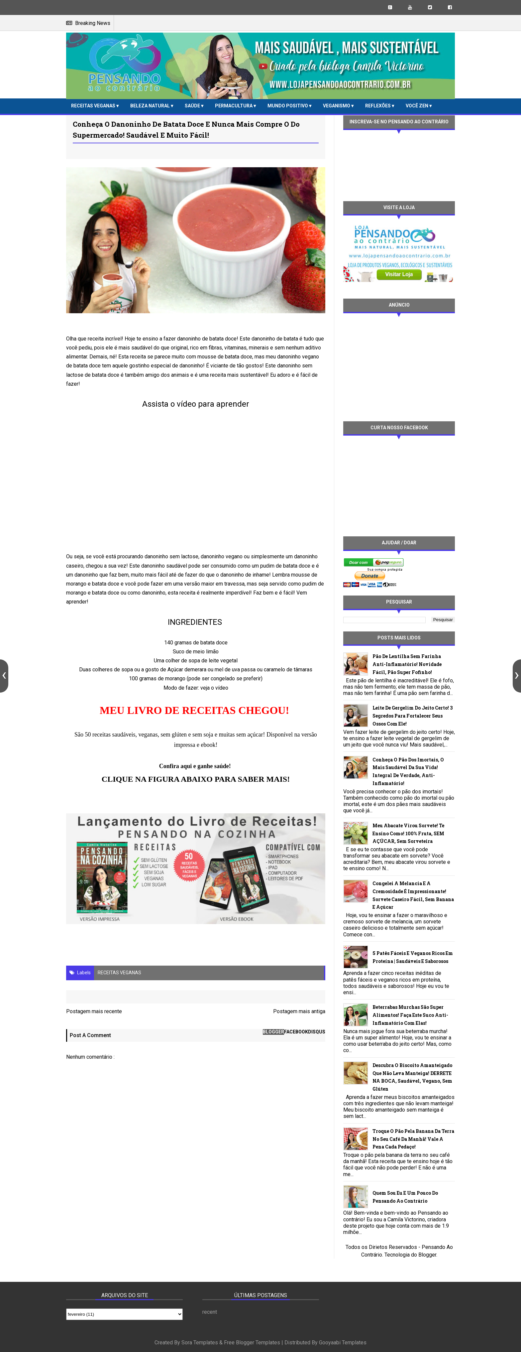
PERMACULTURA (234, 105)
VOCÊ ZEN (417, 105)
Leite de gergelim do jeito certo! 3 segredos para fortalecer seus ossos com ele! (412, 716)
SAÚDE (193, 105)
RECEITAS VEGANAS (93, 105)
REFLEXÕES (378, 105)
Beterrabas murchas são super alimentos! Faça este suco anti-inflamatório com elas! (410, 1015)
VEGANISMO (337, 105)
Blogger (427, 1255)
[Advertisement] (399, 366)
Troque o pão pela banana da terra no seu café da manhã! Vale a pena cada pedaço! (413, 1139)
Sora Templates (199, 1342)
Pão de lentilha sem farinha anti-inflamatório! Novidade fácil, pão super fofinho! (407, 664)
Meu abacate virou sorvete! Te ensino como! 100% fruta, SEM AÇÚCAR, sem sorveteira (408, 833)
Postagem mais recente (94, 1011)
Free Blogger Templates (252, 1342)
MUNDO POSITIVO (288, 105)
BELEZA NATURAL (150, 105)
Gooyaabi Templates (342, 1342)
